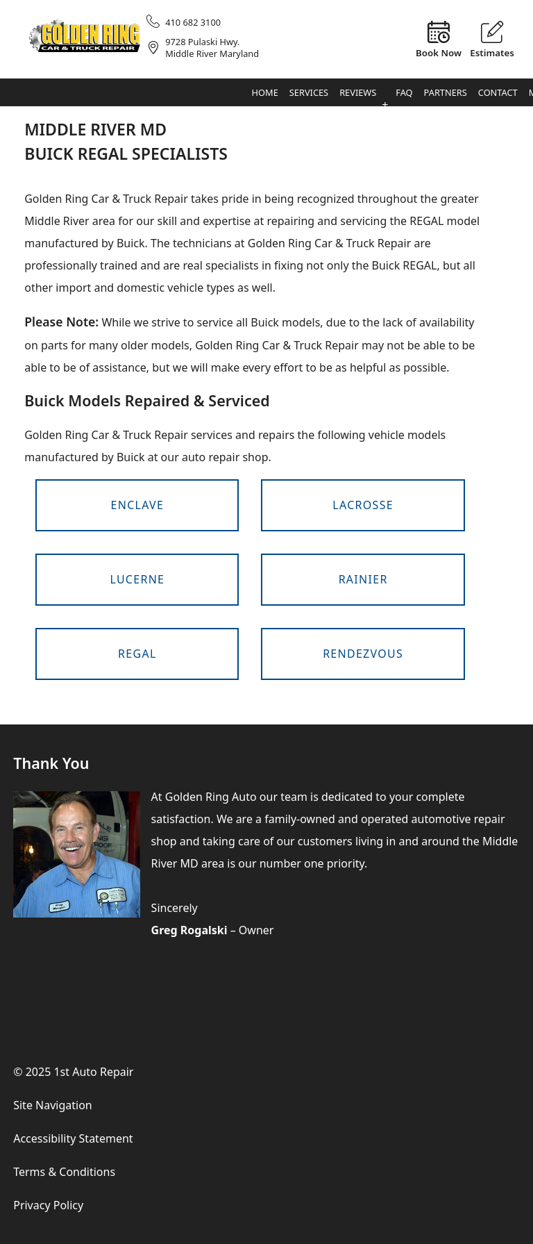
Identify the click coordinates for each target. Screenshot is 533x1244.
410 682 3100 (193, 22)
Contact (498, 92)
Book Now (439, 52)
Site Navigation (52, 1105)
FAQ (404, 92)
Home (265, 92)
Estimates (492, 52)
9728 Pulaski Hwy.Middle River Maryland (212, 47)
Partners (445, 92)
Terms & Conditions (64, 1171)
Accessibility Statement (73, 1138)
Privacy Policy (48, 1205)
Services (308, 92)
